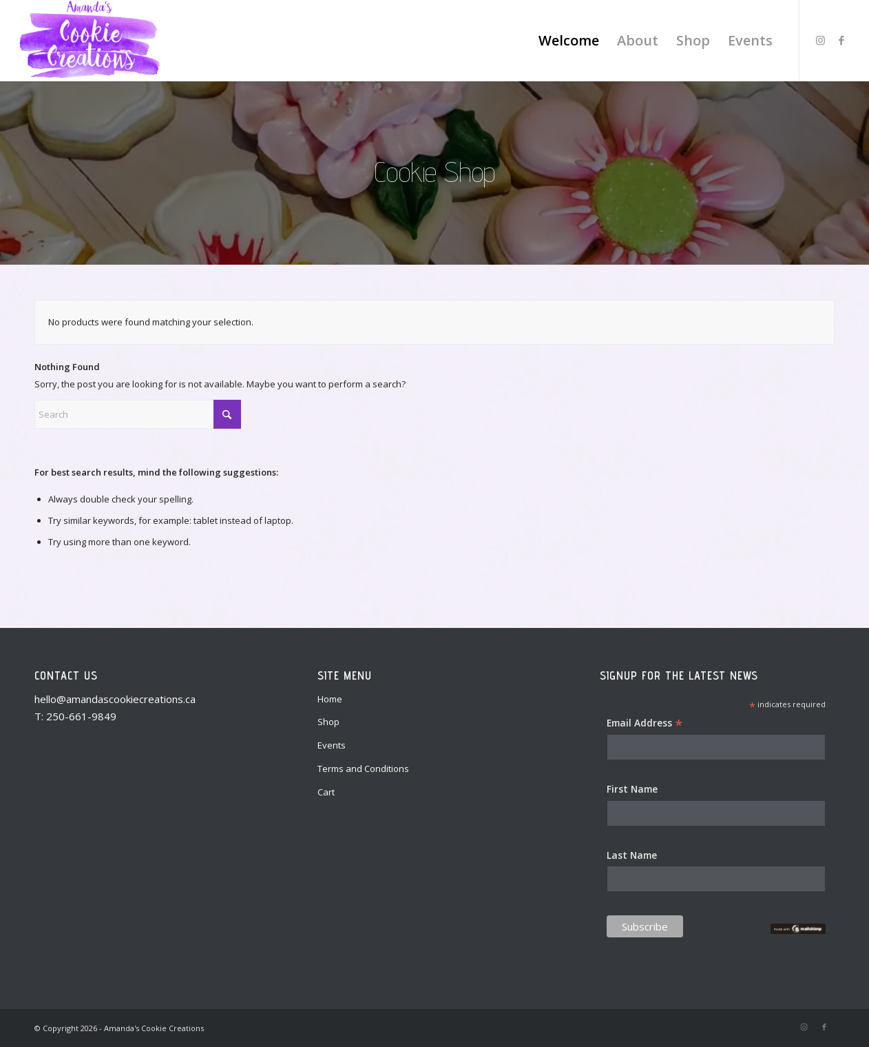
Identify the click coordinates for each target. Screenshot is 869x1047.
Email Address (644, 723)
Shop (328, 721)
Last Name (632, 855)
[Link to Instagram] (820, 40)
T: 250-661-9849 (75, 716)
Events (331, 745)
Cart (326, 792)
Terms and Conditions (363, 768)
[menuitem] (569, 40)
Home (329, 699)
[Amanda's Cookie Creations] (89, 40)
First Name (632, 788)
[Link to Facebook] (841, 40)
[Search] (137, 414)
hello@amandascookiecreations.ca (115, 699)
